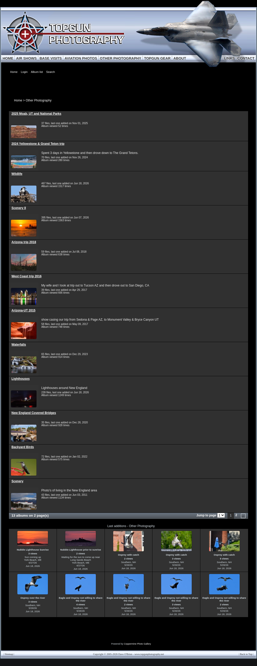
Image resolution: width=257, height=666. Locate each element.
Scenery (17, 481)
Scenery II (18, 208)
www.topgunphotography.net (149, 654)
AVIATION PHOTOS (81, 58)
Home (18, 100)
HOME (8, 58)
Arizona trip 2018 (23, 242)
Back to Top (246, 654)
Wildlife (16, 174)
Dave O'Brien (125, 654)
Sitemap (9, 654)
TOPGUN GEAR (157, 58)
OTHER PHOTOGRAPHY (120, 58)
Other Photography (39, 100)
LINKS (229, 58)
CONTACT (245, 58)
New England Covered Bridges (33, 413)
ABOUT (179, 58)
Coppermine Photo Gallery (137, 644)
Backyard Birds (22, 447)
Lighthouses (20, 379)
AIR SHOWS (26, 58)
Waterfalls (18, 344)
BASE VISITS (51, 58)
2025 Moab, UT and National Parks (36, 113)
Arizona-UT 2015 (23, 310)
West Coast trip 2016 (26, 276)
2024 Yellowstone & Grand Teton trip (38, 144)
